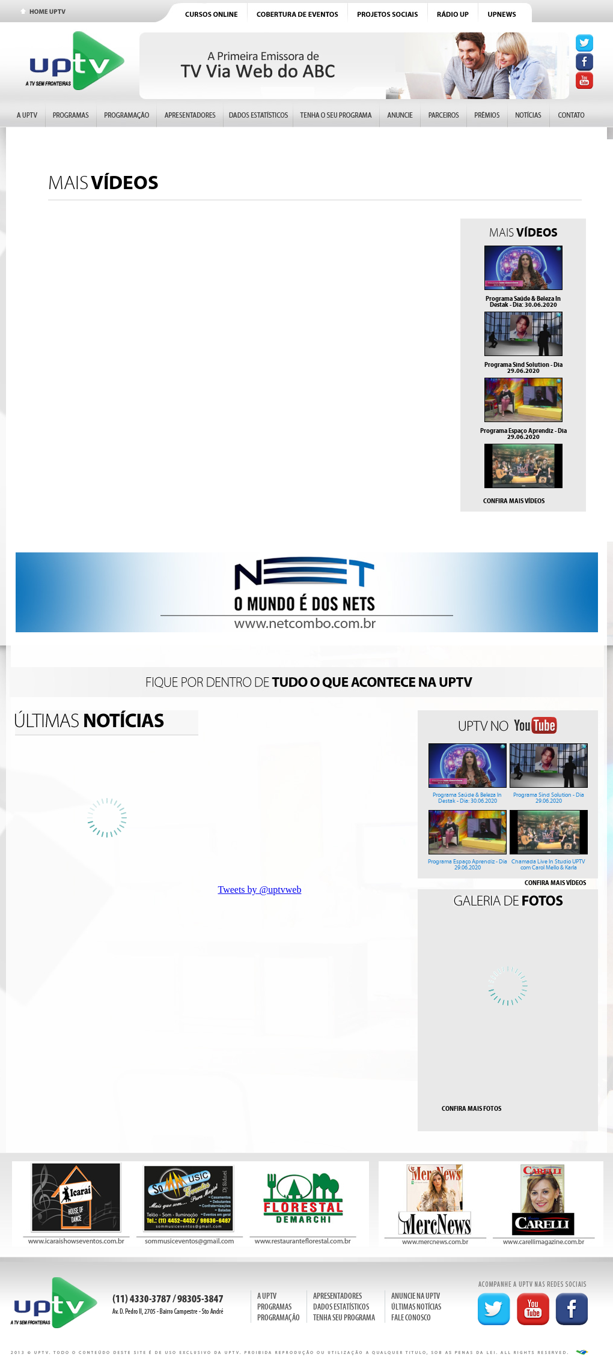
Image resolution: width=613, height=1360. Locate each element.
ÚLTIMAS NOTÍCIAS (416, 1307)
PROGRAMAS (274, 1307)
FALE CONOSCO (411, 1318)
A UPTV (266, 1296)
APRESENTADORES (337, 1296)
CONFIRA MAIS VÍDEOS (513, 501)
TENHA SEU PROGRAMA (344, 1318)
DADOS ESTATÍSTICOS (341, 1307)
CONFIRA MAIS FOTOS (471, 1108)
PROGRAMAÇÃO (278, 1318)
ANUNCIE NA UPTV (415, 1296)
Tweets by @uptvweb (260, 889)
